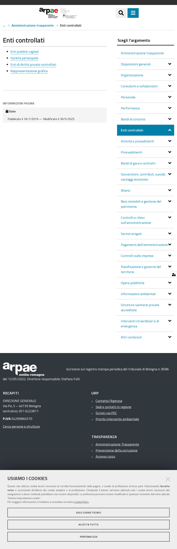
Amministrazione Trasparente (117, 444)
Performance (131, 108)
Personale (128, 97)
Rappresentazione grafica (29, 70)
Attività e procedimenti (138, 141)
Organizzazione (132, 75)
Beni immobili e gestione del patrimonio (141, 204)
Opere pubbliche (133, 282)
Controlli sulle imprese (137, 255)
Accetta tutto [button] (88, 524)
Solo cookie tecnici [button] (88, 512)
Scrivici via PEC (106, 413)
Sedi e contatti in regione (113, 406)
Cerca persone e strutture (21, 426)
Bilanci (126, 190)
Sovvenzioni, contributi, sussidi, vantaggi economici (143, 177)
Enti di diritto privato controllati (33, 64)
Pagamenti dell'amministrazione (144, 244)
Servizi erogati (131, 233)
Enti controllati (132, 130)
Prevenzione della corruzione (117, 450)
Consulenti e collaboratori (140, 86)
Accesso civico (105, 456)
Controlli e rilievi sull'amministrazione (136, 220)
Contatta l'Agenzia (109, 400)
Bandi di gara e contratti (138, 163)
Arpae (4, 25)
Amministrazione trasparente (33, 25)
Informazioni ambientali (139, 293)
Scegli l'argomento (134, 40)
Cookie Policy (81, 502)
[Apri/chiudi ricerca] (121, 13)
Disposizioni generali (136, 64)
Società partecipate (24, 58)
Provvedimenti (132, 152)
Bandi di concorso (133, 119)
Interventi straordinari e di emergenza (140, 323)
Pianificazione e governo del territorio (141, 269)
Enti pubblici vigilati (24, 51)
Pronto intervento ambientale (117, 419)
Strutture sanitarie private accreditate (140, 307)
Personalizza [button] (88, 537)
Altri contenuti (131, 337)
